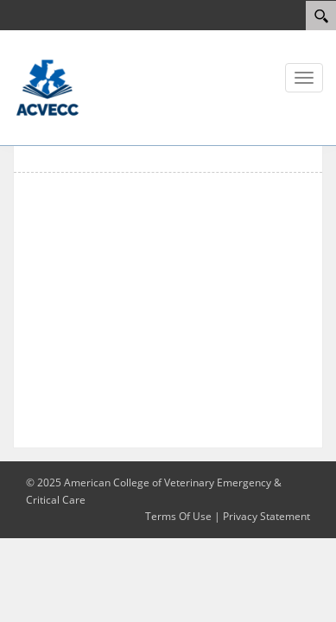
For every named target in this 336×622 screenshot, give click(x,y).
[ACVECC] (47, 86)
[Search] (321, 15)
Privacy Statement (266, 516)
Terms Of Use (178, 516)
